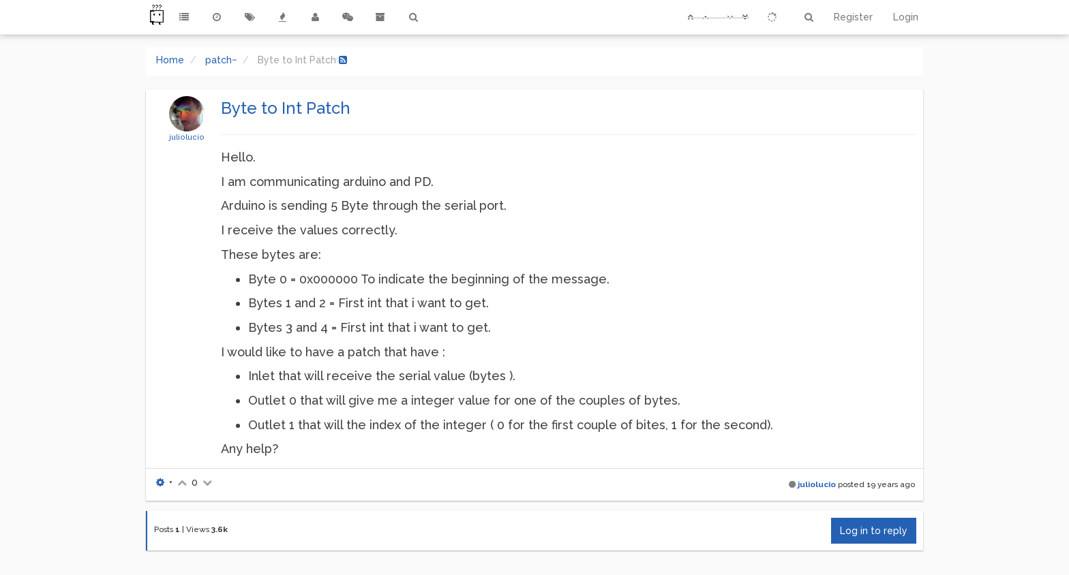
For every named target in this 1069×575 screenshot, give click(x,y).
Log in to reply (873, 530)
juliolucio (187, 137)
